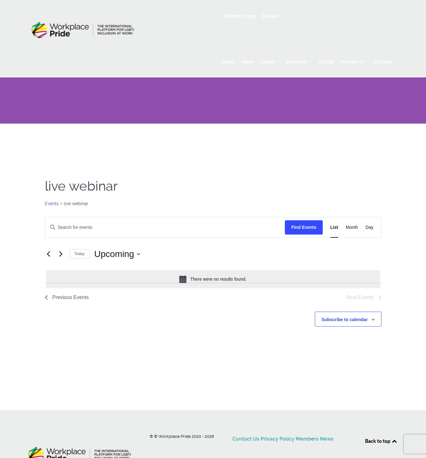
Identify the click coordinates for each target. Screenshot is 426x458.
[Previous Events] (48, 240)
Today (80, 240)
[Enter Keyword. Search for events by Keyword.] (165, 213)
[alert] (213, 265)
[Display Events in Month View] (352, 213)
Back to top (381, 427)
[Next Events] (61, 240)
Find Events (303, 213)
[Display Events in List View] (334, 213)
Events (52, 189)
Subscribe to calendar (344, 305)
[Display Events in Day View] (370, 213)
